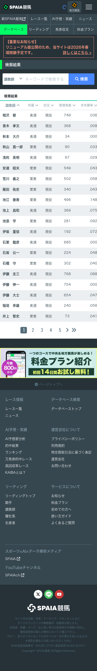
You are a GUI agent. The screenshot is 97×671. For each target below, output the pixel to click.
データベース (14, 29)
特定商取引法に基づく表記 (71, 452)
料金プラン (59, 502)
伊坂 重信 (11, 231)
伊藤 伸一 (11, 284)
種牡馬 (10, 516)
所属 (33, 105)
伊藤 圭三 (11, 274)
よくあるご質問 (63, 523)
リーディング (39, 29)
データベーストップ (66, 408)
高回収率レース (17, 465)
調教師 (9, 79)
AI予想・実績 (62, 18)
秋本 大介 (11, 136)
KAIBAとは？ (15, 472)
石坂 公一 (11, 252)
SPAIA (12, 559)
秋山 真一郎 (13, 147)
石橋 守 (9, 263)
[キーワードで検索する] (46, 79)
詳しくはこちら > (77, 52)
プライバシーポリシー (68, 439)
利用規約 (58, 445)
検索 (81, 79)
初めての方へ (61, 509)
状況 (48, 105)
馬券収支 (62, 29)
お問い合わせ (61, 465)
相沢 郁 (9, 115)
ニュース (85, 18)
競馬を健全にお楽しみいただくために (49, 640)
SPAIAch (14, 575)
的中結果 (12, 445)
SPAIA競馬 (43, 650)
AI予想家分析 (15, 439)
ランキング (13, 452)
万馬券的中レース (18, 459)
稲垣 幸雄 (11, 305)
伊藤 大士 (11, 295)
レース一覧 (39, 18)
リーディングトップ (20, 496)
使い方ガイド (61, 516)
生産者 (10, 523)
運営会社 (58, 459)
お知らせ (58, 496)
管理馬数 (67, 105)
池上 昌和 (11, 210)
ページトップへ (49, 384)
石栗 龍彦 (11, 242)
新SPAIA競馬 (14, 19)
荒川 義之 (11, 178)
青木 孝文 (11, 126)
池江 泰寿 (11, 199)
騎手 (8, 502)
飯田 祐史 (11, 189)
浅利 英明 (11, 157)
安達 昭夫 (11, 168)
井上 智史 (11, 316)
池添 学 (9, 221)
